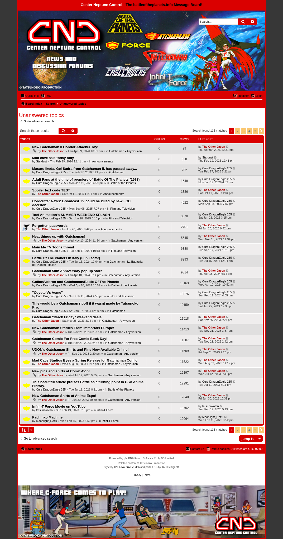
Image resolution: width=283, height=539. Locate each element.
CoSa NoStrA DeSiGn (127, 467)
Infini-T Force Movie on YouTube (58, 406)
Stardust (41, 161)
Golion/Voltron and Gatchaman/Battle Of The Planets (75, 282)
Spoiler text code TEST (51, 190)
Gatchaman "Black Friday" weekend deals (67, 317)
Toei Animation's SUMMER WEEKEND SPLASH (71, 215)
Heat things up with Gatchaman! (58, 236)
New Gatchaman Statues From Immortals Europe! (73, 328)
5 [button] (255, 130)
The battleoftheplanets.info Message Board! (164, 5)
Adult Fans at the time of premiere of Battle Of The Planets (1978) (86, 179)
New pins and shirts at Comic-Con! (61, 371)
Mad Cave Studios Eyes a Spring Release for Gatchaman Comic (84, 360)
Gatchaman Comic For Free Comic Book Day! (69, 339)
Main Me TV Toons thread (53, 247)
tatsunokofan (44, 410)
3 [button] (243, 130)
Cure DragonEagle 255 (51, 172)
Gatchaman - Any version (125, 151)
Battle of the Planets (123, 183)
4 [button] (249, 130)
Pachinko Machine (47, 417)
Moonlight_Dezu (46, 420)
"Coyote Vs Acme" (47, 293)
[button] (261, 131)
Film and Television (122, 208)
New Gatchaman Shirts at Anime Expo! (64, 396)
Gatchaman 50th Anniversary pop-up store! (68, 271)
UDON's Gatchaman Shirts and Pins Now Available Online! (80, 350)
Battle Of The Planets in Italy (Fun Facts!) (66, 258)
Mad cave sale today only (53, 158)
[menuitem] (46, 96)
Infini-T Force (105, 410)
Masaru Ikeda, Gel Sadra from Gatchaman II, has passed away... (84, 169)
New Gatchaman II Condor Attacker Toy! (65, 147)
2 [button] (237, 130)
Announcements (102, 161)
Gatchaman (116, 172)
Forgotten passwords (50, 226)
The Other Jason (53, 151)
